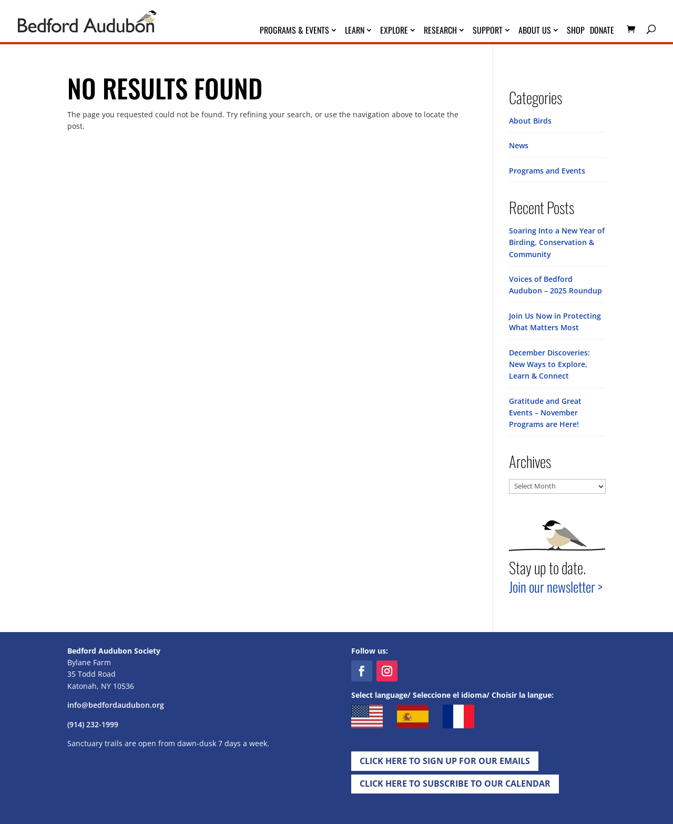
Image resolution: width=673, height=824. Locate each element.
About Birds (530, 121)
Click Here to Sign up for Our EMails (445, 761)
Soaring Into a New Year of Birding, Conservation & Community (557, 242)
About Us (534, 31)
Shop (576, 31)
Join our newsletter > (556, 586)
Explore (394, 31)
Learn (354, 31)
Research (440, 31)
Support (488, 31)
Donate (602, 31)
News (518, 145)
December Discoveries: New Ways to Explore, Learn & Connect (549, 364)
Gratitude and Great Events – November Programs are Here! (545, 413)
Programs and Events (547, 171)
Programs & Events (294, 31)
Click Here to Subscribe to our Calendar (455, 783)
